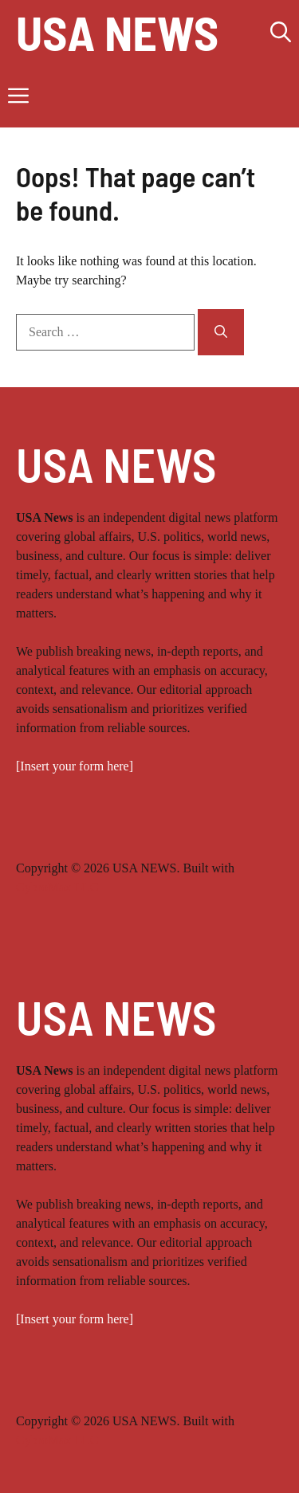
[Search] (221, 332)
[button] (280, 32)
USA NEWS (117, 32)
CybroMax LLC (57, 887)
